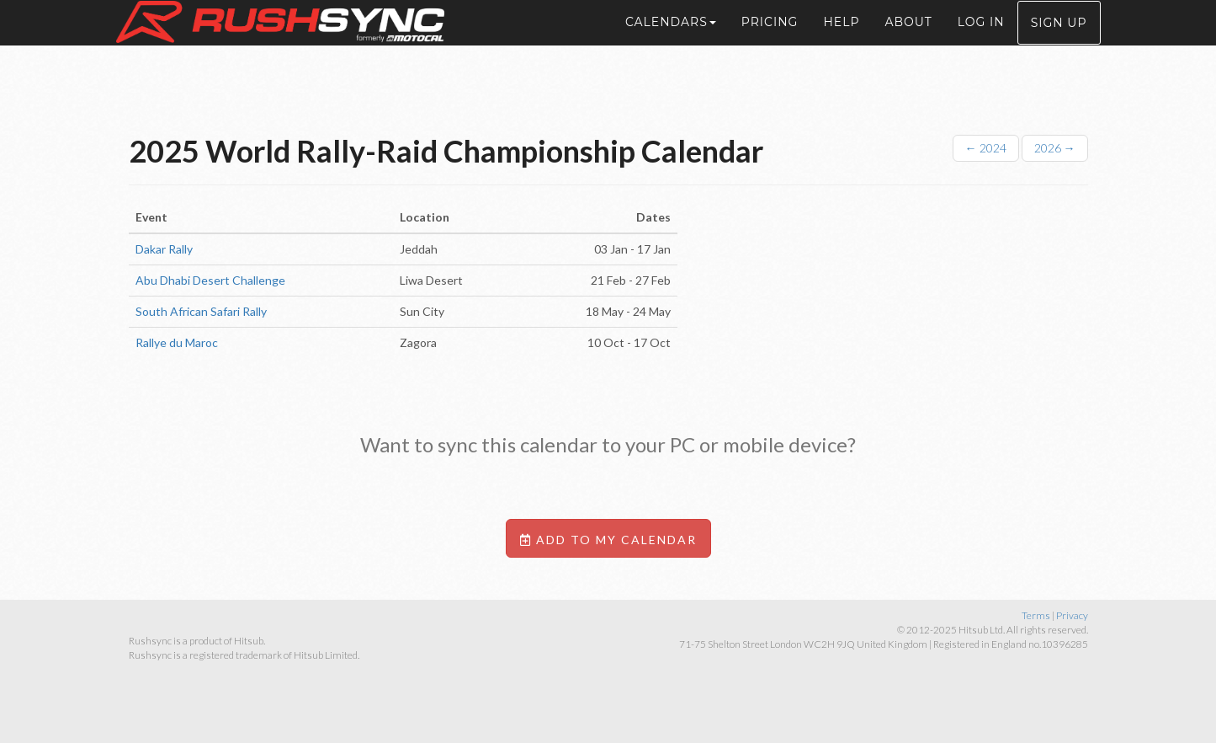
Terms (1036, 615)
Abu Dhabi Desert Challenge (210, 280)
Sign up (1059, 43)
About (908, 42)
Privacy (1072, 615)
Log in (981, 42)
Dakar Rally (164, 249)
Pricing (770, 42)
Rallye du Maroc (176, 342)
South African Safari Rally (201, 311)
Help (841, 42)
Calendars (670, 42)
